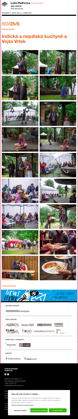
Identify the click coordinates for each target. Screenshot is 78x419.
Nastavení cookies (20, 410)
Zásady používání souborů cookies (23, 405)
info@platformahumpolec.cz (14, 385)
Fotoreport (6, 13)
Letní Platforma (27, 3)
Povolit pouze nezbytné (39, 410)
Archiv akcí (16, 13)
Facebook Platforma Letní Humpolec (5, 374)
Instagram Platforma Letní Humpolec (8, 374)
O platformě (27, 13)
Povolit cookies (58, 410)
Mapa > (7, 396)
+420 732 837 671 (11, 383)
